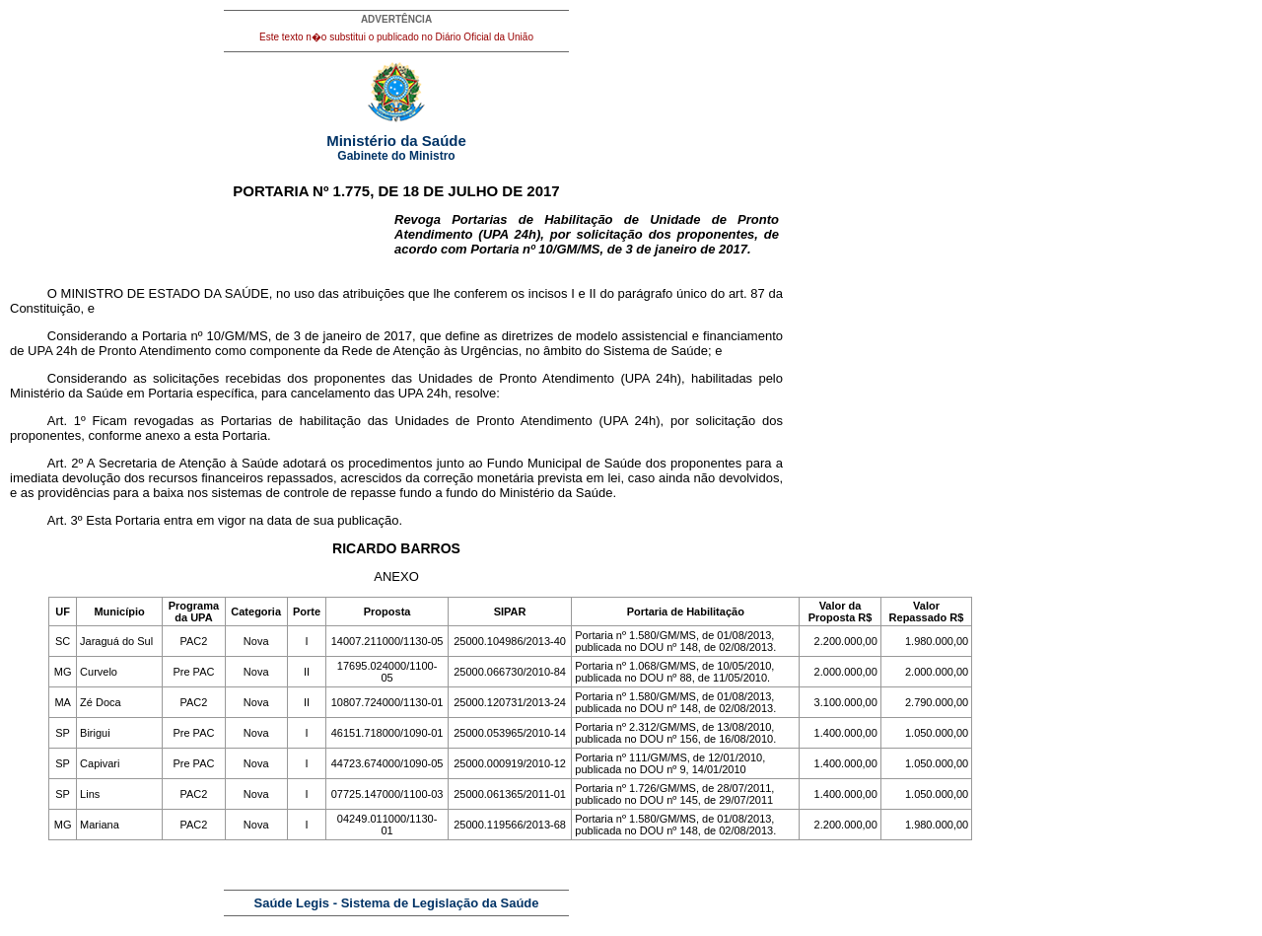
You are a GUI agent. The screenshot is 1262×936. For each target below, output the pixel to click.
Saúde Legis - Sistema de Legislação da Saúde (396, 903)
